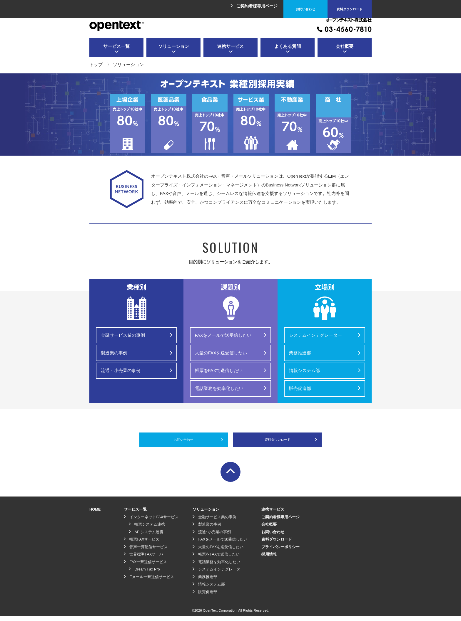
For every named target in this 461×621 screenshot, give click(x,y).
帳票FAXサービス (141, 544)
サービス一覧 (116, 49)
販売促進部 (325, 381)
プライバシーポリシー (280, 551)
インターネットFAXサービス (151, 521)
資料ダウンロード (349, 6)
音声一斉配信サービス (146, 551)
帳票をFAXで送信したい (231, 365)
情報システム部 (325, 365)
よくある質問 (287, 49)
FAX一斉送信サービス (145, 566)
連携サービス (230, 49)
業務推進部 (325, 350)
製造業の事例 (137, 350)
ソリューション (173, 49)
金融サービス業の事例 (137, 334)
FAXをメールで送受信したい (231, 334)
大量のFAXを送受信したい (231, 350)
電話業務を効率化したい (231, 381)
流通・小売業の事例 (137, 365)
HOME (95, 514)
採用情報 (269, 559)
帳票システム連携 (147, 529)
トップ (96, 64)
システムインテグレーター (325, 334)
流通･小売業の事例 (212, 536)
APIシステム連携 (146, 536)
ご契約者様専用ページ (254, 6)
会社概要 (344, 49)
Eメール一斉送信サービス (149, 581)
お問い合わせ (305, 6)
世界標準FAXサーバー (145, 559)
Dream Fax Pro (144, 574)
